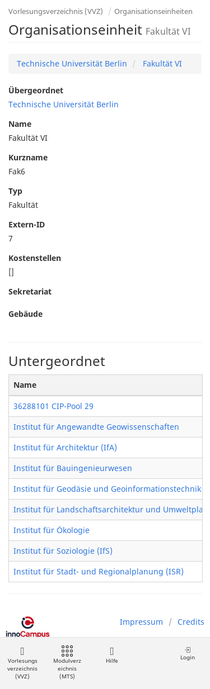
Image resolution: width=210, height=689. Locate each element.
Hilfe (111, 655)
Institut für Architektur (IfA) (65, 447)
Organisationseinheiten (153, 11)
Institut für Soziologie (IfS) (63, 550)
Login (187, 653)
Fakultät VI (161, 63)
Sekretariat (30, 291)
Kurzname (28, 157)
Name (19, 123)
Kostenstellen (34, 258)
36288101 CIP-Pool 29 (53, 406)
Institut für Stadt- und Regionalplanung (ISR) (98, 571)
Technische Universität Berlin (72, 63)
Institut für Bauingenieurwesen (72, 468)
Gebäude (25, 313)
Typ (15, 191)
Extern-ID (26, 224)
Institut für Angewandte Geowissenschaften (96, 426)
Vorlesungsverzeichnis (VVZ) (55, 11)
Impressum (141, 621)
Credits (191, 621)
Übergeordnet (35, 90)
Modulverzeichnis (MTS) (67, 663)
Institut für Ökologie (51, 530)
